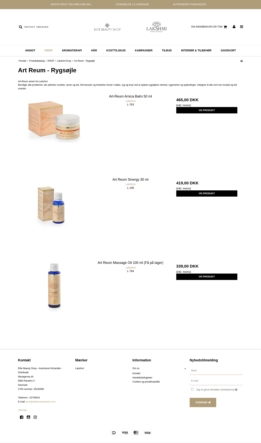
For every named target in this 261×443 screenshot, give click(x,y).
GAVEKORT (228, 50)
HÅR (94, 50)
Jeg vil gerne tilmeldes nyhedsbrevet (219, 389)
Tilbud (167, 50)
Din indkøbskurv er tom (209, 27)
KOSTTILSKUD (116, 50)
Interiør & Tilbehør (196, 50)
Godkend (201, 402)
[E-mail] (216, 380)
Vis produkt (207, 110)
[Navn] (216, 370)
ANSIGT (30, 50)
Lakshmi (79, 368)
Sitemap (22, 410)
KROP (48, 50)
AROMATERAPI (72, 50)
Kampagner (144, 50)
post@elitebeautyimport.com (40, 401)
